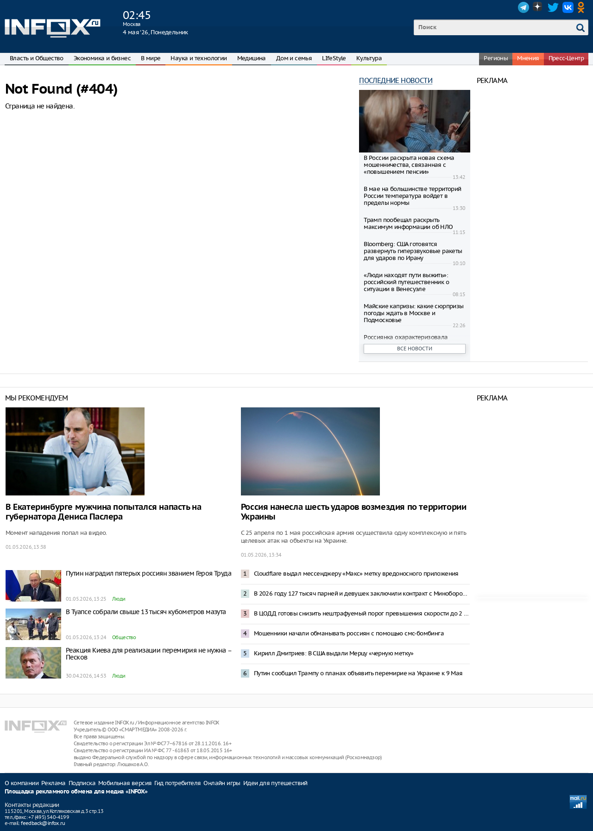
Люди (119, 599)
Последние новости (395, 80)
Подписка (82, 783)
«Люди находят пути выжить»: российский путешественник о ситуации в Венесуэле (406, 282)
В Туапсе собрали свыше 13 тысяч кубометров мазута (146, 612)
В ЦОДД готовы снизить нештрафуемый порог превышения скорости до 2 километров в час (362, 613)
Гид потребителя (177, 783)
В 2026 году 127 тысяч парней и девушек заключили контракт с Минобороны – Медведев (362, 593)
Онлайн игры (221, 783)
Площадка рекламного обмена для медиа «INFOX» (76, 791)
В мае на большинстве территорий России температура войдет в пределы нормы (412, 196)
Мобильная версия (124, 783)
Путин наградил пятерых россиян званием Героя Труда (148, 573)
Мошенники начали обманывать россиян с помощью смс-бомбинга (349, 633)
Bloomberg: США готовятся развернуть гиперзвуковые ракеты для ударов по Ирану (413, 251)
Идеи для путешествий (275, 783)
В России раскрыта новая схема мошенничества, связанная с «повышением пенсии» (409, 165)
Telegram (523, 7)
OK (582, 7)
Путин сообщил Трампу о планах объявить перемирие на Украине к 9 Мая (358, 673)
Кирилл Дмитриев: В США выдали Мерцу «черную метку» (334, 653)
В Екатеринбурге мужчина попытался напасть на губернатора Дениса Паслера (103, 512)
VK (568, 7)
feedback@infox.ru (43, 823)
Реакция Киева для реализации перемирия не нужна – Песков (149, 653)
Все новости (414, 348)
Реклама (53, 783)
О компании (21, 783)
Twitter (553, 7)
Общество (124, 637)
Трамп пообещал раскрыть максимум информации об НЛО (408, 223)
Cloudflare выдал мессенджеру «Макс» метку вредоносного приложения (356, 573)
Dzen (538, 7)
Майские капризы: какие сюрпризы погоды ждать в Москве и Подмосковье (413, 313)
